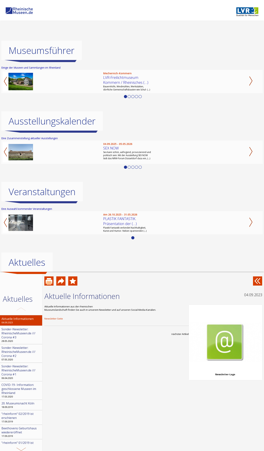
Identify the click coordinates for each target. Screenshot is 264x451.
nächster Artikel (180, 334)
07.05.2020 (21, 353)
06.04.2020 (21, 372)
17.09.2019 (21, 417)
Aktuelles (27, 262)
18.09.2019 (21, 405)
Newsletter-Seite (53, 318)
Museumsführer (41, 50)
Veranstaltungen (42, 191)
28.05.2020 (21, 335)
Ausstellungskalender (52, 121)
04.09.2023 (21, 320)
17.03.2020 (21, 390)
